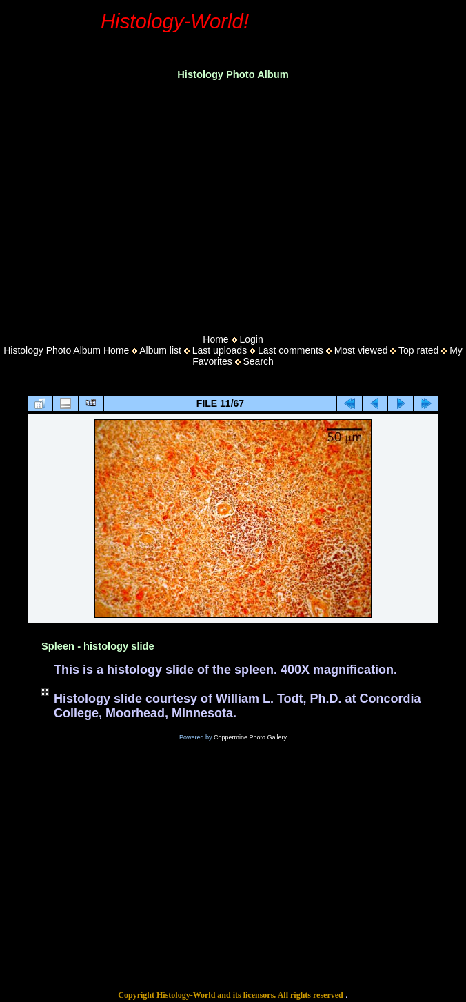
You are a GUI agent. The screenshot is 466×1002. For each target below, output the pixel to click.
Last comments (290, 350)
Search (258, 361)
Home (215, 339)
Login (251, 339)
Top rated (418, 350)
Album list (160, 350)
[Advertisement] (233, 202)
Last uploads (219, 350)
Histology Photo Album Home (66, 350)
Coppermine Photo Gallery (250, 737)
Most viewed (361, 350)
